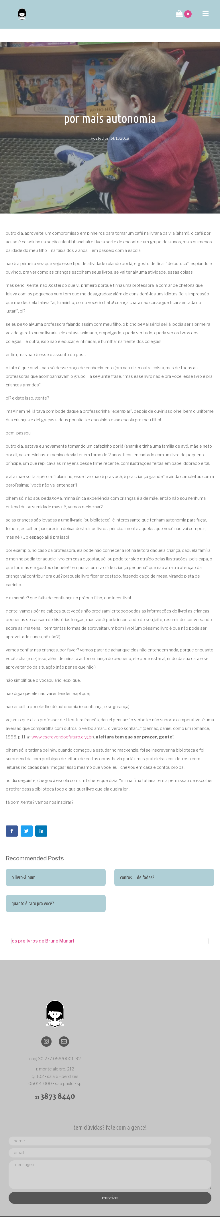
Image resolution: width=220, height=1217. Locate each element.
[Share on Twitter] (27, 817)
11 (55, 1084)
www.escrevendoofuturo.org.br (62, 723)
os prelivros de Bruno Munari (43, 927)
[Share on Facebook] (12, 817)
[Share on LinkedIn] (41, 817)
